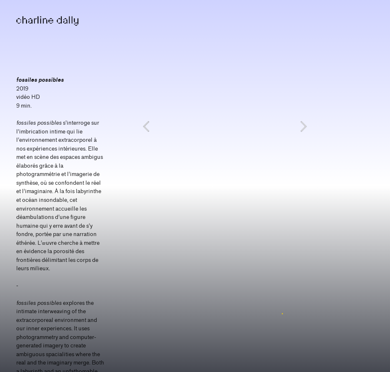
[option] (224, 126)
